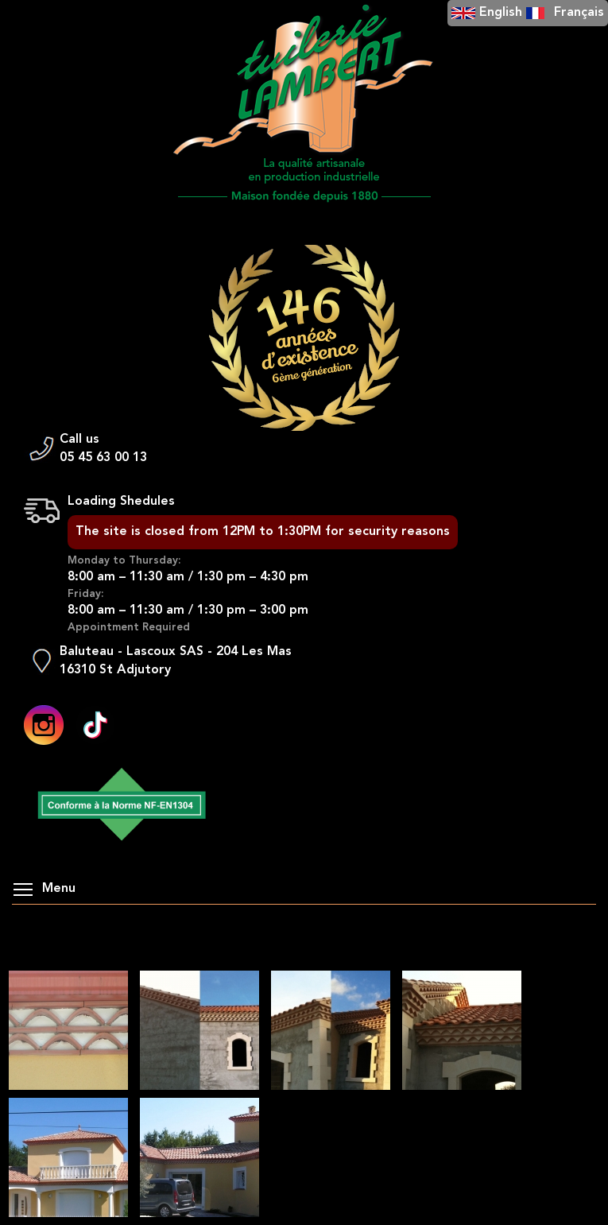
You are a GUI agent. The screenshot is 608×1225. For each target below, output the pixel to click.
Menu (45, 888)
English (500, 12)
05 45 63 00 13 (103, 458)
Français (579, 12)
